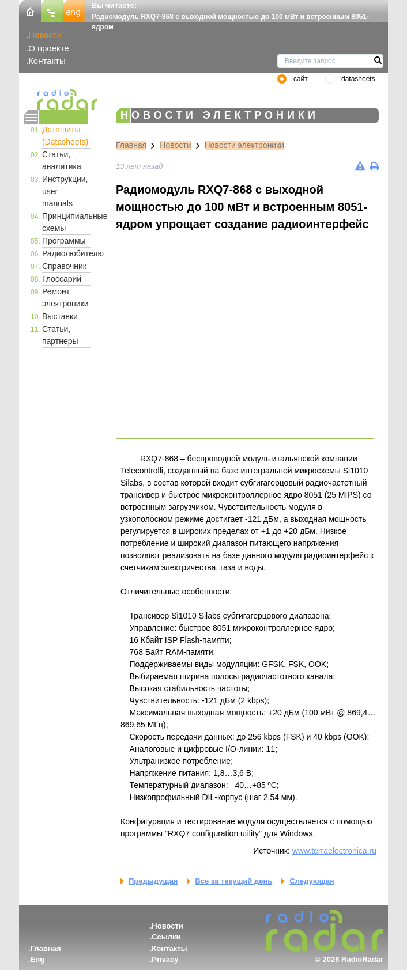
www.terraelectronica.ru (334, 850)
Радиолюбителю (66, 253)
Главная (131, 145)
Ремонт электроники (65, 297)
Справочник (64, 266)
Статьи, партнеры (60, 335)
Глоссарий (61, 278)
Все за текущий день (233, 881)
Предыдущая (153, 881)
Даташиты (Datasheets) (65, 135)
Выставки (60, 316)
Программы (64, 240)
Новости (45, 35)
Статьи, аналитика (61, 160)
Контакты (47, 61)
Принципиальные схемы (66, 222)
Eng (38, 959)
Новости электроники (245, 145)
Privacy (165, 959)
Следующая (311, 881)
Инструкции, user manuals (65, 191)
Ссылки (166, 937)
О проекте (48, 48)
